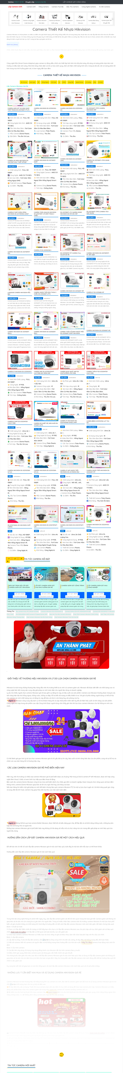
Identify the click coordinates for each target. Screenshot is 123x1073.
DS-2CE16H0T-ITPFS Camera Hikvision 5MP (96, 109)
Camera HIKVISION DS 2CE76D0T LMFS (70, 160)
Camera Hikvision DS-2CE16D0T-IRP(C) (19, 332)
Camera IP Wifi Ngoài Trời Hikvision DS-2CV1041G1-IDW (69, 471)
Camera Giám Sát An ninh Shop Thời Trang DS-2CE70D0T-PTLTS (18, 109)
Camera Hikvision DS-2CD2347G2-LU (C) (98, 525)
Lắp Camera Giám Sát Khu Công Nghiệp (98, 586)
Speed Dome (79, 82)
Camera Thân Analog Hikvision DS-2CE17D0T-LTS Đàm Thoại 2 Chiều (45, 214)
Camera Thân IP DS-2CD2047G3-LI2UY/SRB (97, 372)
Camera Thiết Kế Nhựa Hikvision (61, 75)
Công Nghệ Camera (89, 7)
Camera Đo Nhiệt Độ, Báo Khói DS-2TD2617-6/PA (46, 424)
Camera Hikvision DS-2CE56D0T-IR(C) (45, 332)
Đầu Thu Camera (72, 7)
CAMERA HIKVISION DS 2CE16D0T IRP (72, 291)
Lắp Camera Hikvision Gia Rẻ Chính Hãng (39, 617)
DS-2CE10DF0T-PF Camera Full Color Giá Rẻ (70, 254)
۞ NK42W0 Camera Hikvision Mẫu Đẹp (19, 293)
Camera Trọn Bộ (57, 7)
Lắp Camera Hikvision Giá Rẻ (17, 86)
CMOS (64, 82)
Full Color (53, 82)
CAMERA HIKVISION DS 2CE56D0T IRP (98, 330)
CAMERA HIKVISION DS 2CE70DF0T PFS (19, 252)
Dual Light (32, 82)
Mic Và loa (23, 82)
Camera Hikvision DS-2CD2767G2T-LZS (72, 526)
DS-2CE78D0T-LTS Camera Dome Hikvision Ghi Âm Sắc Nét (71, 213)
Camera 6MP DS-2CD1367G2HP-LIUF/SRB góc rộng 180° (44, 372)
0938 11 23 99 (19, 2)
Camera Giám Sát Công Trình (71, 586)
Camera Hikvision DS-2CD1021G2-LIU (45, 109)
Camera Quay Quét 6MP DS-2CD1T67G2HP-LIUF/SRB (69, 372)
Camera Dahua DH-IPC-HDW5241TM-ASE (78, 611)
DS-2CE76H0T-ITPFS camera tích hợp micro (97, 212)
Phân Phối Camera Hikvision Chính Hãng (85, 614)
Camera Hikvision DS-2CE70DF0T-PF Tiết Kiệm (98, 254)
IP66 (95, 82)
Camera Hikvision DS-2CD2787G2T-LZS (46, 526)
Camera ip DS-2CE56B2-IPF (95, 292)
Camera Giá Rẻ (40, 2)
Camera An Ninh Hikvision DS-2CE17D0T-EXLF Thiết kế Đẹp (18, 161)
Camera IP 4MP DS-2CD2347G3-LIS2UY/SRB (18, 422)
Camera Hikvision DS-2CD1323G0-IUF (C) (19, 471)
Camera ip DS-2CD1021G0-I (42, 250)
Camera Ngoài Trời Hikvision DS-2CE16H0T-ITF (98, 471)
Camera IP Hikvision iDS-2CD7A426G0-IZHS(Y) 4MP (68, 421)
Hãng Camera (44, 7)
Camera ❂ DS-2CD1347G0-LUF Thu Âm (98, 422)
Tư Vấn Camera (104, 7)
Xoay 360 (71, 82)
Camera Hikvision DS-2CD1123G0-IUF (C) (45, 471)
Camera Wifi (31, 7)
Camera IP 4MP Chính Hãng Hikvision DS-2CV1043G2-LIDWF (18, 213)
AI (59, 82)
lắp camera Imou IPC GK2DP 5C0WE (27, 611)
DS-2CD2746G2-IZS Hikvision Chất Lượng (19, 526)
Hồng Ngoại (45, 82)
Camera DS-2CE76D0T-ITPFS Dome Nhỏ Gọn (98, 161)
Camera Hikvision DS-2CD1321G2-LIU (71, 109)
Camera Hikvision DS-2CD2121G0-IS (52, 611)
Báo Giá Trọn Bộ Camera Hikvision (60, 614)
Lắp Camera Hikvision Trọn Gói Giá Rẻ (66, 617)
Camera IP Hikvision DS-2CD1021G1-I (20, 371)
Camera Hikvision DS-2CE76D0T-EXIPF (45, 161)
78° (38, 82)
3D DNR (101, 82)
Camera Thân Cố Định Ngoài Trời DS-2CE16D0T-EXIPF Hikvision (72, 332)
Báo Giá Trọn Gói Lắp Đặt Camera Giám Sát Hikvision (20, 586)
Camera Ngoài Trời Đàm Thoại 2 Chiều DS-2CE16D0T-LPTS (45, 293)
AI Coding (88, 82)
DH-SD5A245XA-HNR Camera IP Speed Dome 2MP (31, 614)
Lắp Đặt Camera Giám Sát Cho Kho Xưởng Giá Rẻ (45, 586)
